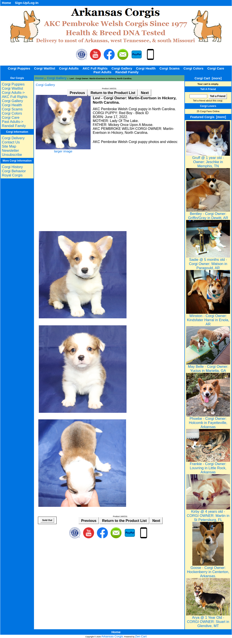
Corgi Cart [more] (208, 78)
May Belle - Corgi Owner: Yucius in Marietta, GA (208, 367)
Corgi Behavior (14, 171)
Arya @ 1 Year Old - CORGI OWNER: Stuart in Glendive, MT (208, 620)
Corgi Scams (169, 68)
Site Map (9, 146)
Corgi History (12, 167)
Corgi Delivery (13, 138)
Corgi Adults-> (13, 92)
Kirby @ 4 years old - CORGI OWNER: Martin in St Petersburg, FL (208, 514)
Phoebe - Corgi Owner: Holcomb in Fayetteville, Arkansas (208, 421)
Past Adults (102, 72)
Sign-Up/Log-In (26, 3)
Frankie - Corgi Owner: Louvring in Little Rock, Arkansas (208, 466)
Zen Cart (141, 636)
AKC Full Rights (94, 68)
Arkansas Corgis (112, 636)
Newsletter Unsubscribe (12, 152)
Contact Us (11, 142)
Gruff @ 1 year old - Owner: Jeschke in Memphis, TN (208, 160)
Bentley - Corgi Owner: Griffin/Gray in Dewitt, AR (208, 214)
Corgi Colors (193, 68)
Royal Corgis (12, 175)
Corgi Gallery (57, 78)
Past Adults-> (12, 122)
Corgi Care (215, 68)
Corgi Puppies (19, 68)
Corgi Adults (69, 68)
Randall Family (127, 72)
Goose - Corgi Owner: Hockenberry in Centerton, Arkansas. (208, 570)
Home (6, 3)
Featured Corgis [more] (208, 117)
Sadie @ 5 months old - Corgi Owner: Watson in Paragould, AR (208, 262)
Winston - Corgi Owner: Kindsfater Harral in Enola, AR (208, 318)
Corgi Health (145, 68)
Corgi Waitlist (44, 68)
